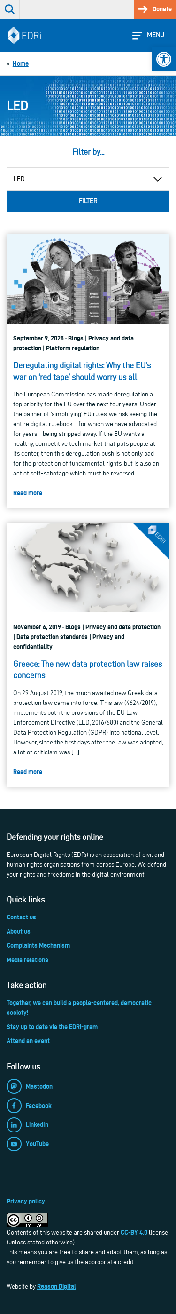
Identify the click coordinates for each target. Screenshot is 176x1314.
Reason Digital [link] (56, 1286)
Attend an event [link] (28, 1041)
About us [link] (19, 931)
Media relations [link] (27, 960)
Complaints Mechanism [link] (38, 945)
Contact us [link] (21, 917)
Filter (88, 201)
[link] (164, 59)
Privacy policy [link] (26, 1201)
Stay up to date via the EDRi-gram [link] (52, 1026)
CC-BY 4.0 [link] (134, 1232)
